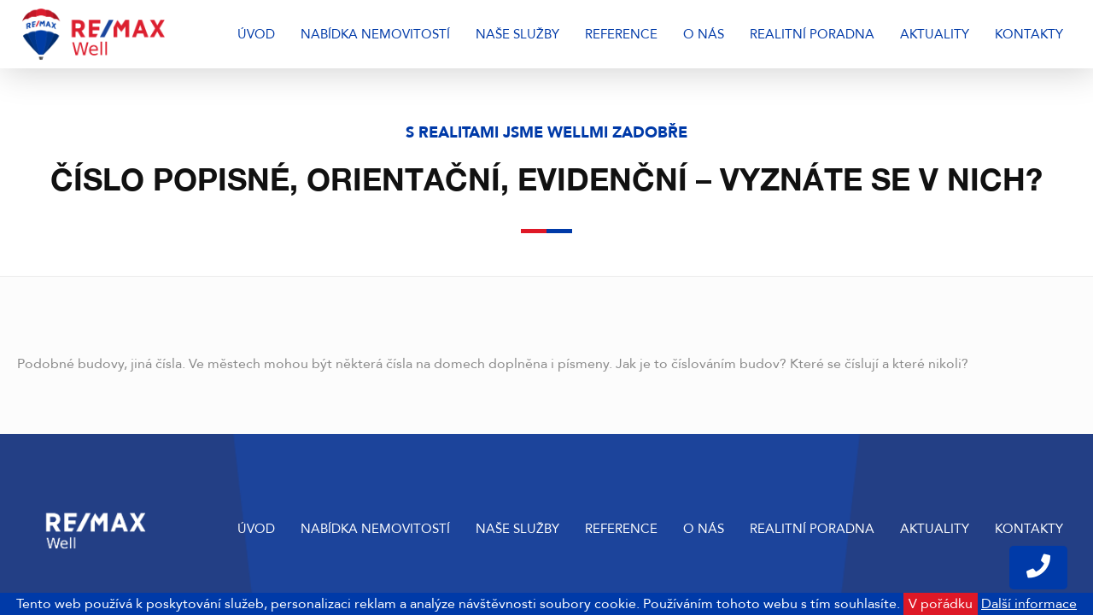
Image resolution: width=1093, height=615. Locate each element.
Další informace (1029, 603)
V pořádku (941, 603)
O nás (703, 34)
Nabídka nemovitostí (375, 34)
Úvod (256, 34)
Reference (621, 34)
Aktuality (934, 34)
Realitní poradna (812, 34)
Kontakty (1029, 34)
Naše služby (517, 34)
